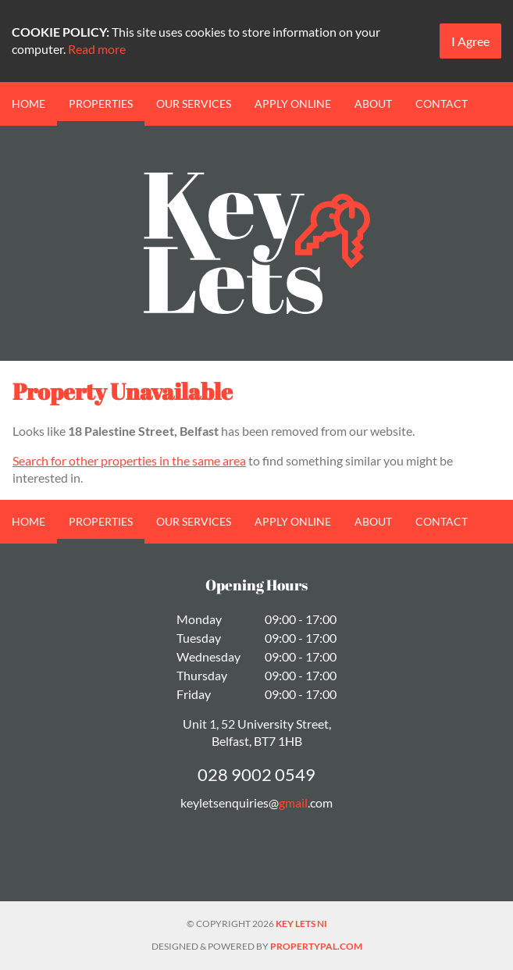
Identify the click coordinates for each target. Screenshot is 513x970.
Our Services (193, 103)
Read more (97, 48)
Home (28, 103)
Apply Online (293, 103)
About (373, 103)
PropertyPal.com (316, 946)
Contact (441, 103)
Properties (101, 103)
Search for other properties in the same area (129, 460)
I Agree (470, 41)
